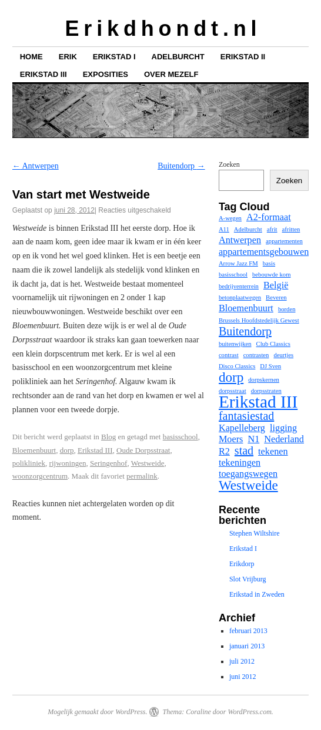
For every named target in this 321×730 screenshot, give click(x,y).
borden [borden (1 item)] (287, 309)
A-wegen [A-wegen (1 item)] (230, 218)
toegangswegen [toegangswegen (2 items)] (248, 474)
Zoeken (229, 164)
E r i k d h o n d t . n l (160, 28)
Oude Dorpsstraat (143, 450)
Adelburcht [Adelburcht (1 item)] (248, 229)
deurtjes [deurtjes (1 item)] (283, 355)
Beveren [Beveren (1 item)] (276, 297)
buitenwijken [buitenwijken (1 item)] (235, 344)
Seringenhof (109, 463)
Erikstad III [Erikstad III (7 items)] (258, 401)
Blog (108, 436)
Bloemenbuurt (34, 450)
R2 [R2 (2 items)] (224, 451)
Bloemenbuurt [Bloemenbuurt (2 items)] (246, 308)
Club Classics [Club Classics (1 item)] (273, 344)
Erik (68, 56)
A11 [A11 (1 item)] (224, 229)
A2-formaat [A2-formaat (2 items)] (268, 217)
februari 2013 (248, 631)
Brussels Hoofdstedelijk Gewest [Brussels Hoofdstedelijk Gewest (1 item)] (259, 320)
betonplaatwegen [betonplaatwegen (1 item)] (240, 297)
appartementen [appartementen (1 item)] (284, 241)
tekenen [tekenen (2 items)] (273, 451)
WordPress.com (249, 712)
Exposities (105, 74)
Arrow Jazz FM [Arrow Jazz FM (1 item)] (238, 263)
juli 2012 (242, 661)
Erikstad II (242, 56)
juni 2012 (242, 676)
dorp (67, 450)
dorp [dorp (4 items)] (231, 377)
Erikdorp (242, 564)
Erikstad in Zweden (257, 594)
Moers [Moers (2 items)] (231, 439)
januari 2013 (247, 646)
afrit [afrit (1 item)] (272, 229)
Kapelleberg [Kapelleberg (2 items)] (242, 428)
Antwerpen (35, 166)
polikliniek (28, 463)
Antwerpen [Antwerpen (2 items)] (240, 240)
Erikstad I (114, 56)
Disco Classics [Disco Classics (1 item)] (237, 366)
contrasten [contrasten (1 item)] (256, 355)
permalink (142, 476)
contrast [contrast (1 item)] (229, 355)
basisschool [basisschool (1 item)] (233, 274)
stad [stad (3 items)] (244, 450)
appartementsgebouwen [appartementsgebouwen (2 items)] (264, 252)
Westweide (148, 463)
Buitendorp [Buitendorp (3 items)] (245, 331)
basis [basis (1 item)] (269, 263)
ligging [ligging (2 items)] (283, 428)
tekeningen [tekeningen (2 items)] (239, 462)
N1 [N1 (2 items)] (253, 439)
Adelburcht (178, 56)
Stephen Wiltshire (254, 533)
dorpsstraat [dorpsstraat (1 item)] (232, 391)
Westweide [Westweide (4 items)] (248, 485)
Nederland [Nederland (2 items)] (284, 439)
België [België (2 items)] (275, 285)
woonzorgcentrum (40, 476)
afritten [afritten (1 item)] (291, 229)
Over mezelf (171, 74)
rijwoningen (67, 463)
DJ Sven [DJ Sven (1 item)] (270, 366)
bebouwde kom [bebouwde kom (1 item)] (271, 274)
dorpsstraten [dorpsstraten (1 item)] (266, 391)
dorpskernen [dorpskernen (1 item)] (263, 379)
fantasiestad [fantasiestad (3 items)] (246, 416)
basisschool (180, 436)
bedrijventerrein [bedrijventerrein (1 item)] (239, 286)
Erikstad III (43, 74)
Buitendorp (181, 166)
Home (31, 56)
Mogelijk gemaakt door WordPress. (97, 712)
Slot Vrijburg (247, 579)
